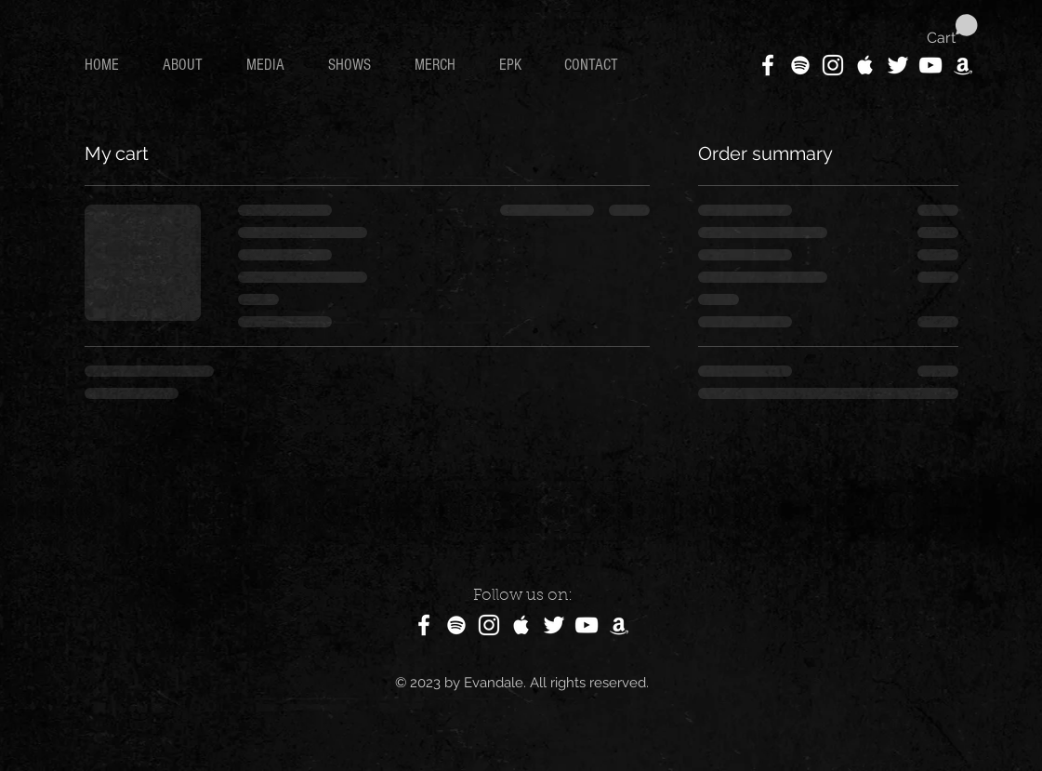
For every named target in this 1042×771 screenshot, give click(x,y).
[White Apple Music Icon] (865, 65)
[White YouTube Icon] (930, 65)
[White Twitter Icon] (898, 65)
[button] (952, 30)
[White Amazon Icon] (963, 65)
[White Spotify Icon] (800, 65)
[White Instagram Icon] (833, 65)
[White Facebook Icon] (768, 65)
